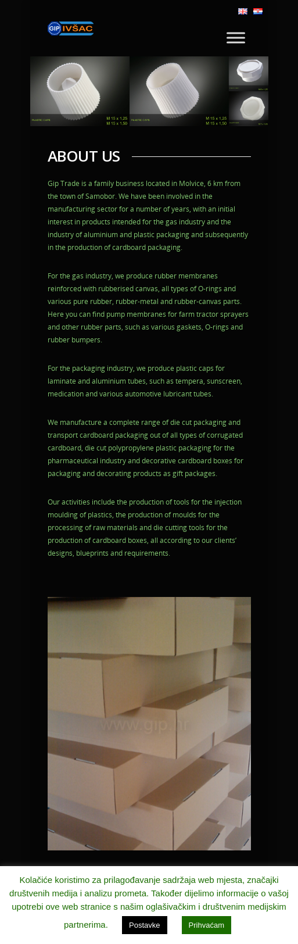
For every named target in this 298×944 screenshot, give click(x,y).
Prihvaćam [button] (206, 925)
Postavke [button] (144, 925)
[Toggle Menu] (236, 37)
